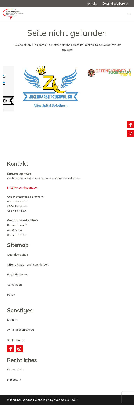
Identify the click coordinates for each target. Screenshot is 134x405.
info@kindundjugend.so (22, 187)
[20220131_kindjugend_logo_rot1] (13, 14)
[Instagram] (19, 348)
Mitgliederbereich (20, 329)
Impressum (14, 379)
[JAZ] (58, 86)
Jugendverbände (17, 254)
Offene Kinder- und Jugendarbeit (28, 264)
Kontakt (12, 319)
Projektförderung (17, 274)
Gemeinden (14, 284)
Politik (11, 294)
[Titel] (130, 125)
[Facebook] (10, 348)
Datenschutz (15, 369)
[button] (129, 14)
